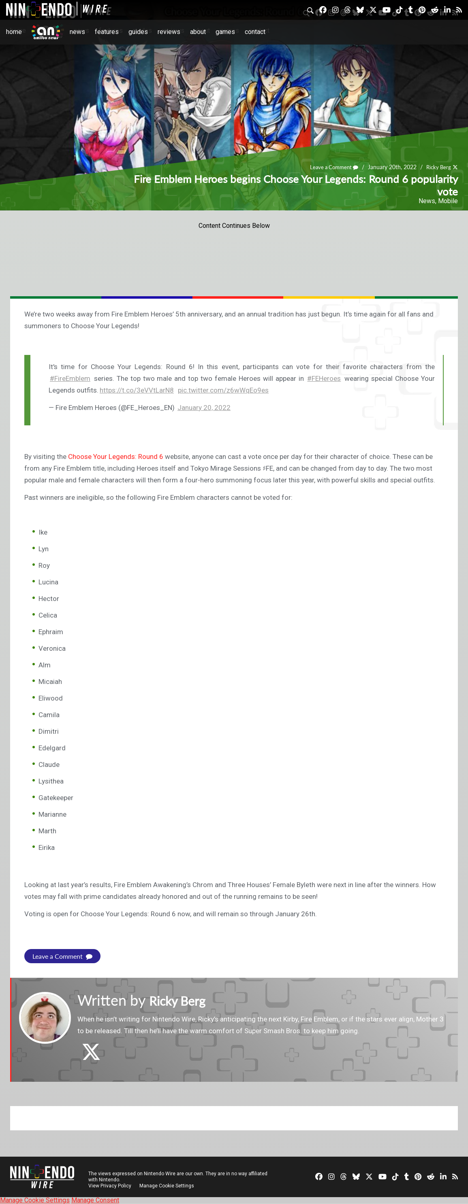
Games (225, 32)
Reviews (169, 32)
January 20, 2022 (204, 407)
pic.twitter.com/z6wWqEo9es (223, 390)
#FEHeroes (324, 378)
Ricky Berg (437, 167)
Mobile (448, 201)
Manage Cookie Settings (168, 1186)
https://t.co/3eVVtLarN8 (137, 390)
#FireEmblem (70, 378)
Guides (138, 32)
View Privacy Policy (109, 1186)
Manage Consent (95, 1200)
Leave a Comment (330, 167)
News (77, 32)
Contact (255, 32)
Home (14, 32)
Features (107, 32)
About (198, 32)
